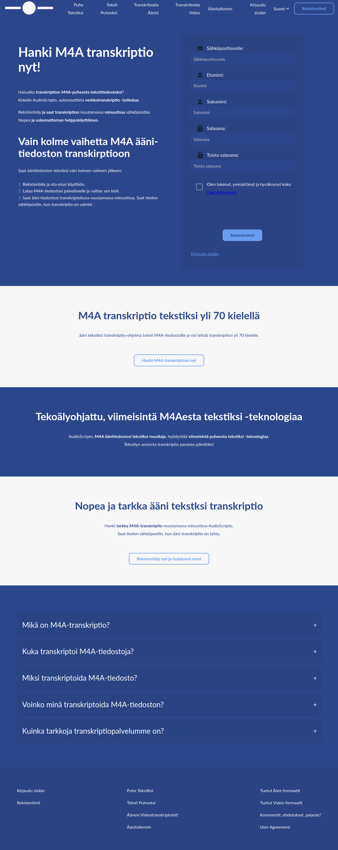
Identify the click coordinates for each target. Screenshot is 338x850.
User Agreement (222, 192)
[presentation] (230, 212)
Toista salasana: (223, 155)
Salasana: (216, 128)
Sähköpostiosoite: (225, 48)
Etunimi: (215, 75)
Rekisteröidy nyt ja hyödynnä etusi (169, 558)
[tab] (169, 625)
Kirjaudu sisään (205, 253)
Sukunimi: (217, 101)
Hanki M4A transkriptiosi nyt (169, 360)
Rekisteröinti (314, 8)
